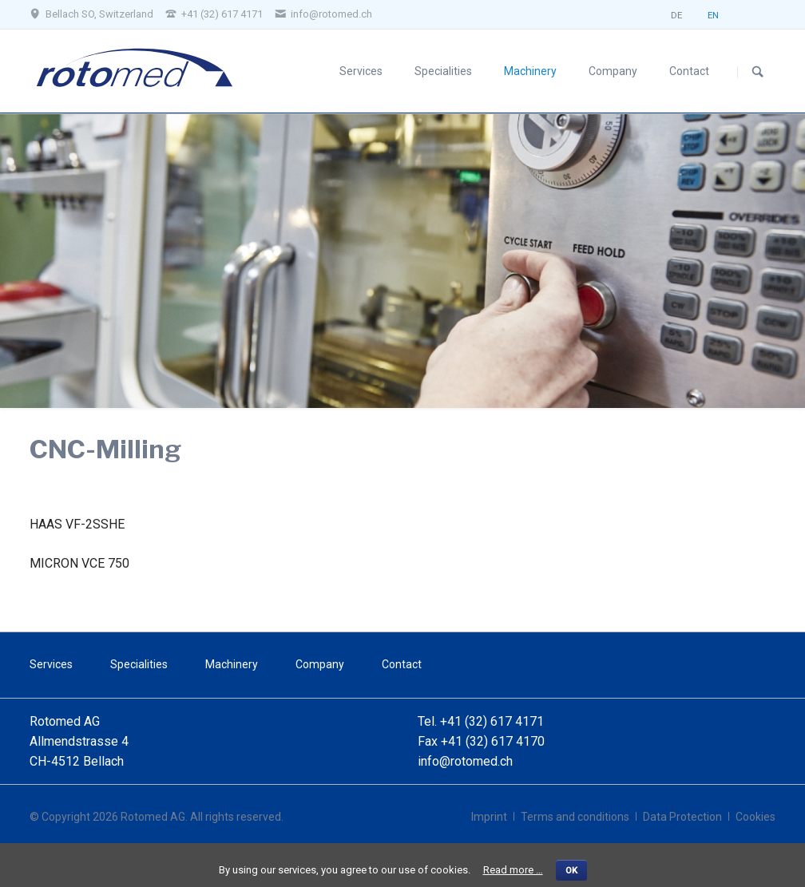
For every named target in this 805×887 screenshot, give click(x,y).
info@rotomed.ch (465, 761)
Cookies (755, 816)
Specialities (443, 71)
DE (676, 19)
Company (613, 71)
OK (571, 870)
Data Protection (682, 816)
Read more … (513, 870)
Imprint (489, 816)
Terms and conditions (575, 816)
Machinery (530, 71)
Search (757, 72)
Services (361, 71)
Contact (689, 71)
